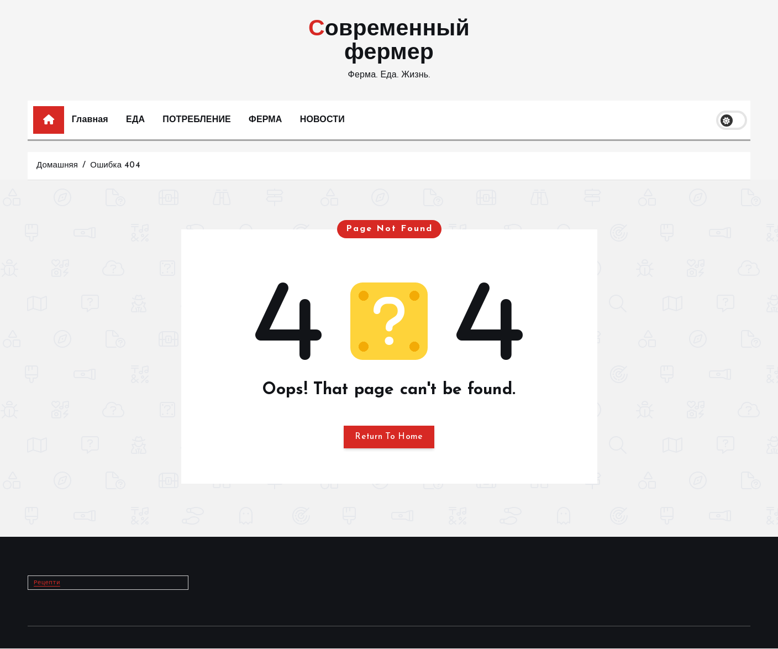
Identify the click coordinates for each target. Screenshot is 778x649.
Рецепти (47, 583)
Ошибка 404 (115, 165)
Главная (90, 120)
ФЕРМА (265, 120)
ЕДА (135, 120)
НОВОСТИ (322, 120)
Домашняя (57, 165)
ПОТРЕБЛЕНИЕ (196, 120)
